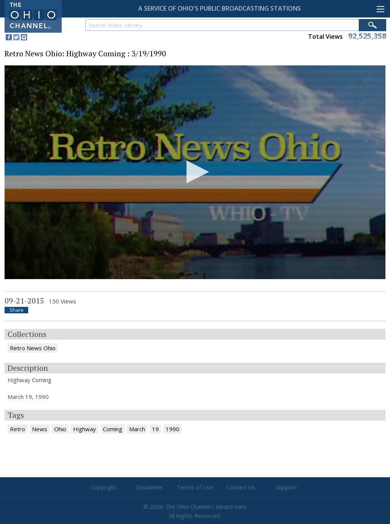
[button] (195, 172)
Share (17, 310)
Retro (17, 429)
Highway (84, 429)
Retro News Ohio (33, 348)
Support (286, 487)
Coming (112, 429)
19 (155, 429)
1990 (172, 429)
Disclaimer (149, 487)
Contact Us (240, 487)
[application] (195, 172)
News (39, 429)
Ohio (60, 429)
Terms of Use (195, 487)
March (137, 429)
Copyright (104, 487)
